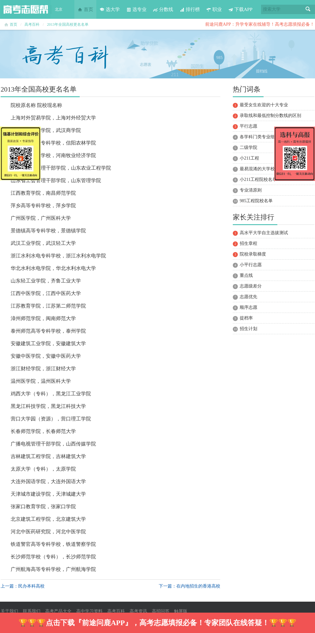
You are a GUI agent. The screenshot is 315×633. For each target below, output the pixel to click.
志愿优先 (248, 296)
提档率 (246, 318)
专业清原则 (251, 190)
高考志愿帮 (26, 9)
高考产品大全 (58, 611)
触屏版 (180, 611)
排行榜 (189, 9)
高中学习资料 (89, 611)
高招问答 (160, 611)
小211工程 (249, 158)
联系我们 (31, 611)
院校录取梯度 (253, 254)
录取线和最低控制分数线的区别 (270, 115)
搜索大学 (271, 9)
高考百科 (32, 24)
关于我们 (9, 611)
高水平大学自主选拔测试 (264, 232)
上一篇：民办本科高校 (23, 586)
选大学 (109, 9)
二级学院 (248, 147)
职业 (214, 9)
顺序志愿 (248, 307)
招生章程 (248, 243)
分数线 (163, 9)
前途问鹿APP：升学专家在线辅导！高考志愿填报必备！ (259, 24)
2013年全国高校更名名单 (67, 24)
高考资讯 (138, 611)
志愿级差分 (251, 286)
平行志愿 (248, 126)
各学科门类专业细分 (259, 137)
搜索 (308, 9)
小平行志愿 (251, 264)
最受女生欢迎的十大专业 (264, 105)
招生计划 (248, 328)
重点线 (246, 275)
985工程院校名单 (256, 200)
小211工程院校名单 (258, 179)
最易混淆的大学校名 (259, 168)
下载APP (240, 9)
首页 (85, 9)
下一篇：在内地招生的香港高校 (189, 586)
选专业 (136, 9)
